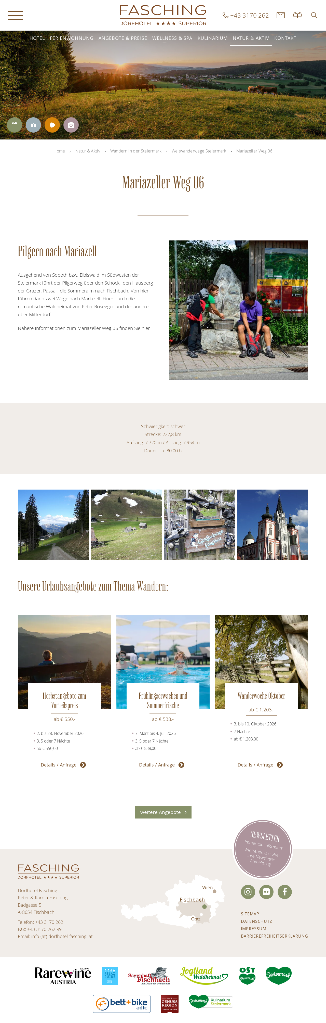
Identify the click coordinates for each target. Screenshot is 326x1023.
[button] (314, 15)
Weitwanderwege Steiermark (199, 151)
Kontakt (285, 38)
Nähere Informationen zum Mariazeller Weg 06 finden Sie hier (84, 328)
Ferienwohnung (71, 38)
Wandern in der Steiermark (135, 151)
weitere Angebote (160, 812)
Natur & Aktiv (251, 38)
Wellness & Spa (172, 38)
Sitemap (250, 914)
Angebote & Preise (123, 38)
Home (59, 151)
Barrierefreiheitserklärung (274, 936)
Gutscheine (298, 15)
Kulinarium (213, 38)
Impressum (253, 928)
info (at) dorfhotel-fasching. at (62, 936)
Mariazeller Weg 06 (254, 151)
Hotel (37, 38)
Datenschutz (256, 921)
